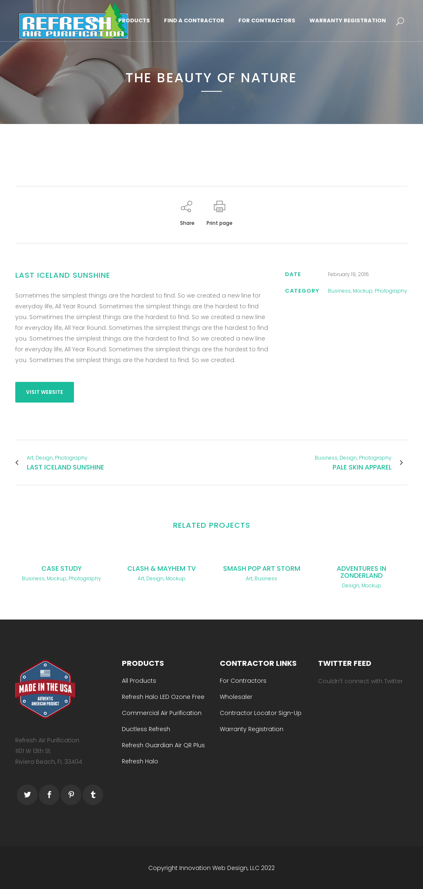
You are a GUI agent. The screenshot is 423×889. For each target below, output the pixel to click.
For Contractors (243, 680)
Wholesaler (236, 696)
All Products (139, 680)
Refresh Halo (140, 760)
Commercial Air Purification (162, 712)
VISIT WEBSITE (44, 392)
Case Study (61, 568)
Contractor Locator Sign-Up (261, 712)
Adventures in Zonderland (361, 572)
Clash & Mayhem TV (161, 568)
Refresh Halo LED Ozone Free (163, 696)
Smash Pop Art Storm (261, 568)
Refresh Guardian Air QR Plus (163, 744)
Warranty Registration (251, 728)
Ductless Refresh (146, 728)
